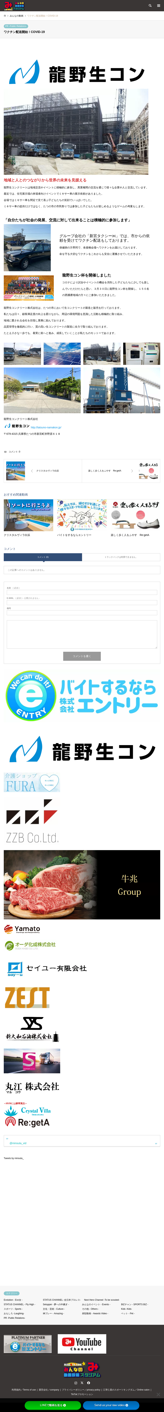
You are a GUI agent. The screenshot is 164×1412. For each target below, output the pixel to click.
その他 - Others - (90, 1309)
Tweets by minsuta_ (14, 1158)
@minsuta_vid (18, 1143)
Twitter (82, 1382)
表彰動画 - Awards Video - (95, 1313)
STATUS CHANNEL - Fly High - (19, 1304)
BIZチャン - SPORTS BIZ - (134, 1304)
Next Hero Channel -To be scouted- (101, 1300)
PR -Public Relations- (16, 26)
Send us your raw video (111, 1405)
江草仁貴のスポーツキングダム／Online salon (126, 1389)
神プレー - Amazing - (53, 1313)
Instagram (75, 1382)
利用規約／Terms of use (24, 1389)
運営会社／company (49, 1389)
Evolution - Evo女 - (13, 1300)
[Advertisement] (82, 1233)
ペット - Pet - (128, 1313)
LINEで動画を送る (53, 1405)
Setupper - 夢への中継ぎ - (56, 1304)
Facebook (88, 1382)
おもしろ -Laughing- (14, 1313)
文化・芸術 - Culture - (54, 1309)
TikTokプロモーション (82, 1394)
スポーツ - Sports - (13, 1309)
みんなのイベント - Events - (96, 1304)
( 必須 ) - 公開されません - (23, 598)
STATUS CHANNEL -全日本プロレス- (62, 1300)
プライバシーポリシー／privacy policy (81, 1389)
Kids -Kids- (126, 1309)
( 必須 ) (13, 588)
